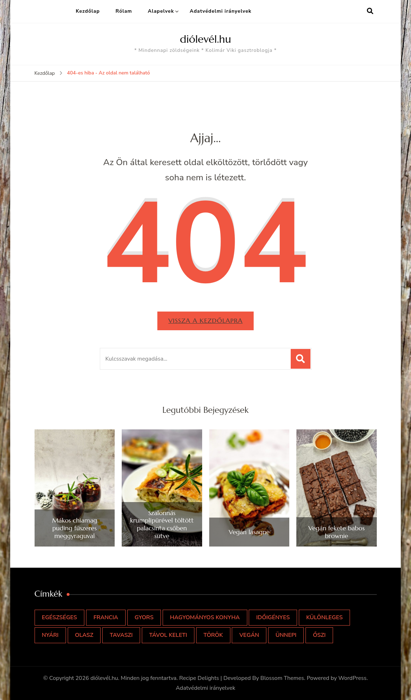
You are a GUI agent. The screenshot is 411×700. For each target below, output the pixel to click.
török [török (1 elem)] (213, 635)
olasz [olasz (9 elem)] (84, 635)
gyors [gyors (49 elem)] (144, 617)
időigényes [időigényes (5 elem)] (273, 617)
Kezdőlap (88, 11)
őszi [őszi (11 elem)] (319, 635)
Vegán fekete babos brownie (336, 531)
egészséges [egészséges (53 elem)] (59, 617)
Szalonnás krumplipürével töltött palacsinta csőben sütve (162, 524)
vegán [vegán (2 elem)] (249, 635)
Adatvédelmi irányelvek (221, 11)
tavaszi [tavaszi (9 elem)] (121, 635)
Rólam (123, 11)
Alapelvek (161, 11)
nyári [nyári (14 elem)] (50, 635)
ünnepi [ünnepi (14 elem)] (286, 635)
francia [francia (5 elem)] (105, 617)
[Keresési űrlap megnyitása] (370, 11)
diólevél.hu (205, 39)
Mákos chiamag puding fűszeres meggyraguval (74, 528)
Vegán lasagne (249, 532)
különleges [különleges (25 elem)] (324, 617)
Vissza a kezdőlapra (205, 320)
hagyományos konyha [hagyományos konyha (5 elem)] (205, 617)
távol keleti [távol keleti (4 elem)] (168, 635)
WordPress (352, 678)
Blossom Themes (282, 678)
